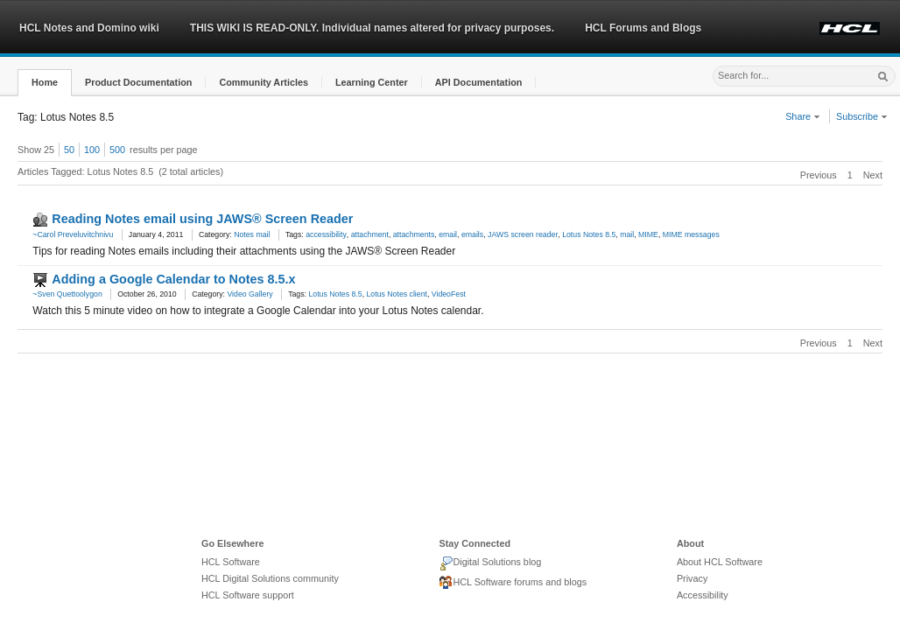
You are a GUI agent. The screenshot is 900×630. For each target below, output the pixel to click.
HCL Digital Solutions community (270, 578)
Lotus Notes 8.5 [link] (588, 234)
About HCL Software (720, 561)
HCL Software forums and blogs (513, 583)
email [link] (448, 234)
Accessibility (702, 595)
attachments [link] (414, 234)
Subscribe (862, 116)
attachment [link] (370, 234)
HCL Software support (247, 595)
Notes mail (252, 234)
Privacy (692, 578)
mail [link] (627, 234)
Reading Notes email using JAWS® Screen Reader (202, 219)
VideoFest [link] (449, 294)
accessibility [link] (326, 234)
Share (802, 116)
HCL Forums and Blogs (643, 28)
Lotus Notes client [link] (397, 294)
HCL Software (230, 561)
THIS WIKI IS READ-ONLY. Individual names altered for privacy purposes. (372, 28)
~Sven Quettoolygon (67, 294)
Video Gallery (249, 294)
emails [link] (472, 234)
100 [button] (92, 149)
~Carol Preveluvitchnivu (72, 234)
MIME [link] (648, 234)
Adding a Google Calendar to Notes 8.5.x (173, 279)
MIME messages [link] (691, 234)
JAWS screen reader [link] (523, 234)
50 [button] (69, 149)
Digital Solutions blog (490, 563)
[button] (45, 82)
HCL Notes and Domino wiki (89, 28)
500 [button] (117, 149)
